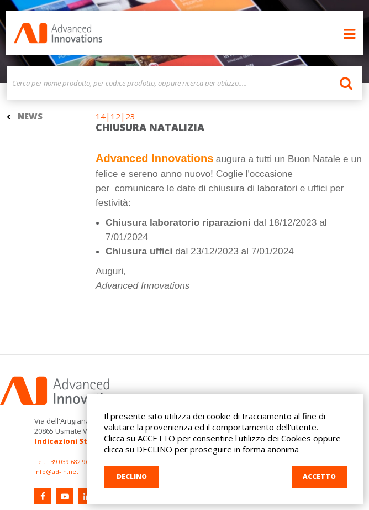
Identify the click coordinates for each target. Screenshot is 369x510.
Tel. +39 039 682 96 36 (65, 461)
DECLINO (132, 476)
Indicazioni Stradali (72, 441)
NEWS (25, 116)
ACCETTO (319, 476)
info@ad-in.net (56, 471)
